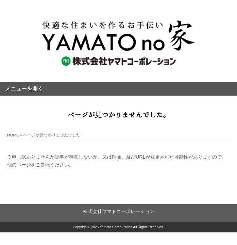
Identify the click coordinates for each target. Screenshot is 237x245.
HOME (13, 135)
